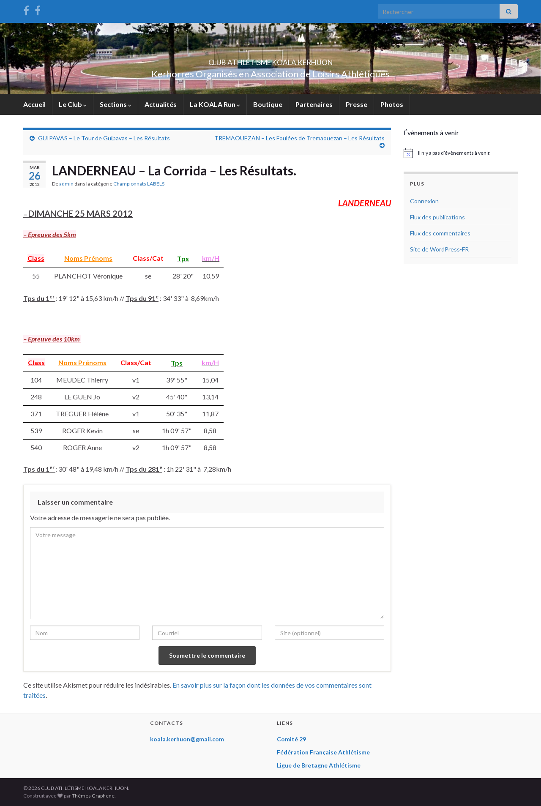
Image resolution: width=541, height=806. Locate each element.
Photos (391, 104)
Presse (356, 104)
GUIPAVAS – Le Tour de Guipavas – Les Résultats (104, 138)
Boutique (267, 104)
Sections (115, 104)
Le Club (73, 104)
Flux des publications (437, 217)
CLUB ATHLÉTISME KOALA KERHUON (270, 60)
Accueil (34, 104)
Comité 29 (291, 739)
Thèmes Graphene (93, 795)
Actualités (161, 104)
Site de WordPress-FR (439, 249)
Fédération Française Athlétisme (323, 752)
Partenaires (314, 104)
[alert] (461, 153)
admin (66, 183)
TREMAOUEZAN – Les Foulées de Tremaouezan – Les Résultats (299, 138)
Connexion (424, 201)
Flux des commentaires (440, 233)
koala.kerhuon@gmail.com (187, 739)
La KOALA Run (215, 104)
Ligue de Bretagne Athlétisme (319, 765)
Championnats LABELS (138, 183)
